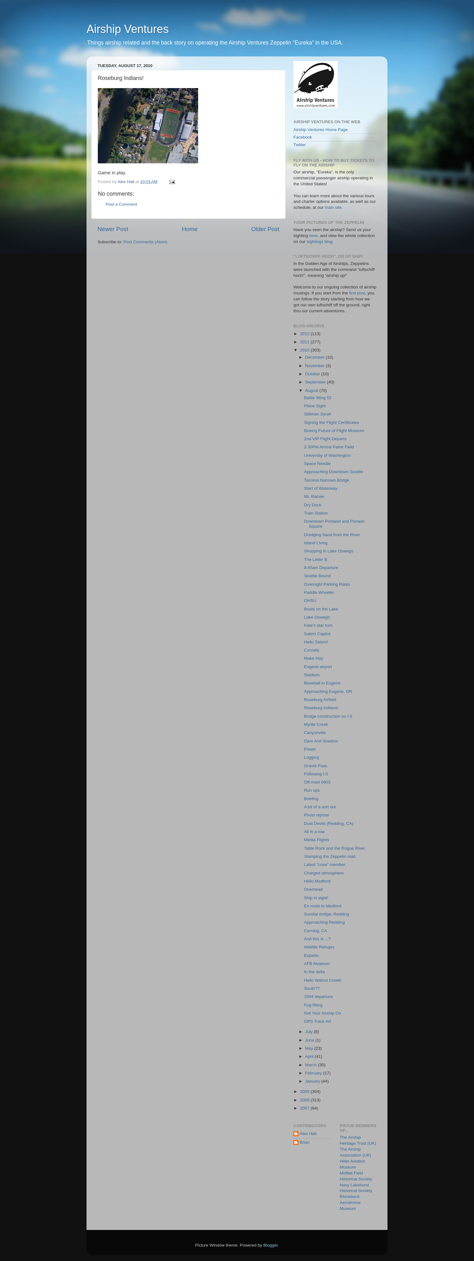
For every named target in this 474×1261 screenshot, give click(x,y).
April (310, 1056)
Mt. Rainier (314, 496)
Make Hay (313, 658)
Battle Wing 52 (318, 397)
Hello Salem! (316, 642)
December (315, 357)
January (313, 1081)
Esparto (311, 955)
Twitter (299, 144)
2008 (305, 1100)
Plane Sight (315, 406)
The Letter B (315, 559)
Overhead (313, 889)
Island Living (316, 543)
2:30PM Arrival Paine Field (329, 447)
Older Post (265, 229)
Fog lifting (313, 1005)
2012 (305, 333)
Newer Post (112, 229)
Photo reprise (316, 815)
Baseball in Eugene (322, 683)
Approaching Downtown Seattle (333, 471)
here (313, 235)
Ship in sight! (316, 897)
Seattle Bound (317, 575)
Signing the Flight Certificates (331, 422)
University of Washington (327, 455)
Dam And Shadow (321, 741)
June (310, 1040)
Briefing (311, 798)
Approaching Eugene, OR (328, 691)
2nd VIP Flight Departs (325, 438)
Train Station (316, 513)
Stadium (312, 675)
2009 (305, 1091)
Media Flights (316, 839)
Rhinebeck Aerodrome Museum (350, 1202)
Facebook (302, 137)
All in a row (314, 831)
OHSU (310, 600)
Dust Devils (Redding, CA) (329, 823)
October (313, 374)
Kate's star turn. (319, 625)
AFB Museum (317, 963)
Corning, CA (315, 930)
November (315, 365)
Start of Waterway (321, 488)
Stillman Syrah (317, 414)
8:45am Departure (321, 567)
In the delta (314, 971)
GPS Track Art (317, 1021)
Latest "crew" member (324, 864)
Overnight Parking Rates (327, 584)
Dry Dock (313, 505)
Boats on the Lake (321, 609)
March (311, 1065)
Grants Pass (315, 765)
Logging (311, 757)
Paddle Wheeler (319, 592)
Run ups (312, 790)
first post (357, 293)
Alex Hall (308, 1133)
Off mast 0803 (317, 782)
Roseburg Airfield (320, 699)
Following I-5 (316, 774)
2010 (305, 350)
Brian (305, 1142)
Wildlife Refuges (319, 947)
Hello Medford (317, 881)
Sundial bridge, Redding (326, 914)
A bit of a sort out (320, 807)
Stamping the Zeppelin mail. (330, 856)
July (309, 1031)
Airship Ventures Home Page (320, 129)
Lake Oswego (317, 617)
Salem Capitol (317, 633)
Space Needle (317, 463)
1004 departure (318, 996)
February (314, 1073)
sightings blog (320, 241)
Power (310, 749)
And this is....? (317, 939)
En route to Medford (322, 906)
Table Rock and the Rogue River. (335, 848)
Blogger (270, 1245)
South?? (312, 988)
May (309, 1048)
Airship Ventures (128, 29)
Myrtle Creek (316, 724)
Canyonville (315, 732)
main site (333, 207)
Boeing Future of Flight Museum (334, 430)
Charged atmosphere (324, 873)
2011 (305, 342)
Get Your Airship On (322, 1013)
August (312, 390)
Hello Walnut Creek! (323, 980)
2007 (305, 1108)
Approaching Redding (324, 922)
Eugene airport (318, 666)
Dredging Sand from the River (332, 534)
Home (190, 229)
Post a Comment (121, 204)
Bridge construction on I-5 (328, 716)
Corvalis (311, 650)
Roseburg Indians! (321, 707)
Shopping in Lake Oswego (329, 551)
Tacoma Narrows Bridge (326, 480)
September (316, 382)
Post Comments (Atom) (145, 242)
